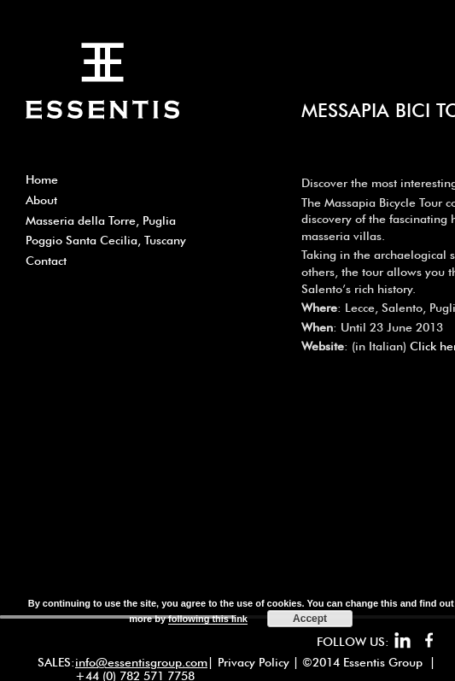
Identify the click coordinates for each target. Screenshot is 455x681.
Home (42, 179)
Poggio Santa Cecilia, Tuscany (106, 240)
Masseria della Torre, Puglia (101, 220)
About (41, 200)
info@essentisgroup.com (141, 662)
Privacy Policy (253, 662)
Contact (46, 260)
